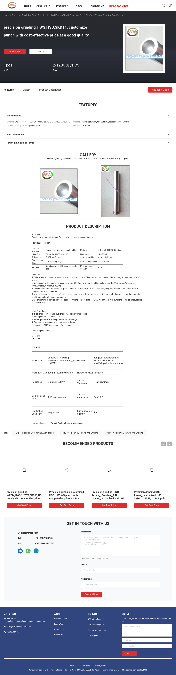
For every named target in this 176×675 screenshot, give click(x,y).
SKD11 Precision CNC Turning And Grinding (35, 433)
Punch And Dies (29, 15)
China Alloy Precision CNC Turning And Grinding (46, 670)
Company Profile (60, 619)
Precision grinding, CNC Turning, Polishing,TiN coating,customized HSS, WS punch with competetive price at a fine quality (108, 498)
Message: (86, 532)
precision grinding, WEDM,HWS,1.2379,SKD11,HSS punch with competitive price (25, 495)
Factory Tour (59, 624)
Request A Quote (160, 89)
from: (84, 564)
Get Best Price (15, 51)
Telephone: (87, 579)
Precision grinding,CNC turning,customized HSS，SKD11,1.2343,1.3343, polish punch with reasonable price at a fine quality (151, 498)
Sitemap (73, 666)
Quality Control (59, 629)
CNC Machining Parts (96, 625)
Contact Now (91, 594)
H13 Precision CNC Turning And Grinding (80, 433)
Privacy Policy (100, 666)
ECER (145, 670)
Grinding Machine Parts (97, 630)
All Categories (93, 636)
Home (6, 15)
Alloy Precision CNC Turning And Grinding (125, 433)
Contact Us (58, 635)
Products (16, 15)
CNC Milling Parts (94, 619)
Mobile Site (86, 666)
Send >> (129, 653)
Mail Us (40, 51)
